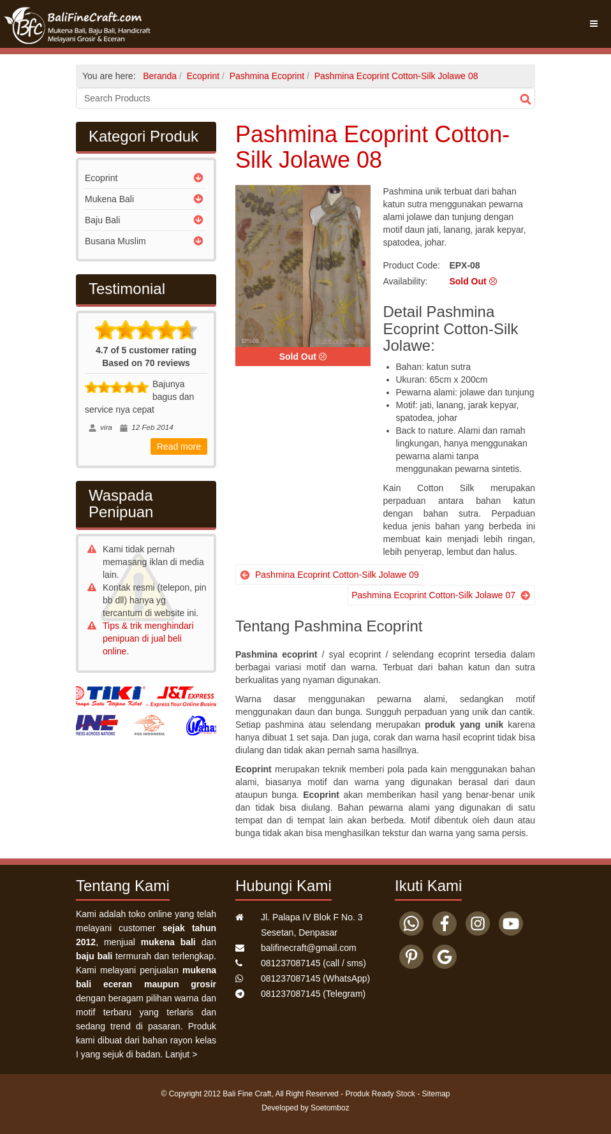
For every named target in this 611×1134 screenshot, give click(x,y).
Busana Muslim (115, 241)
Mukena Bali (109, 199)
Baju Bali (102, 220)
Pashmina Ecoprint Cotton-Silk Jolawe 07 (433, 595)
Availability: (405, 281)
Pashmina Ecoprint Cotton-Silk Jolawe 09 (337, 575)
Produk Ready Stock (380, 1093)
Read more (179, 446)
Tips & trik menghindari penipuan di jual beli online (148, 638)
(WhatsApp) (315, 978)
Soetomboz (330, 1107)
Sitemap (436, 1093)
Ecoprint (101, 178)
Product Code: (412, 265)
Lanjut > (181, 1054)
